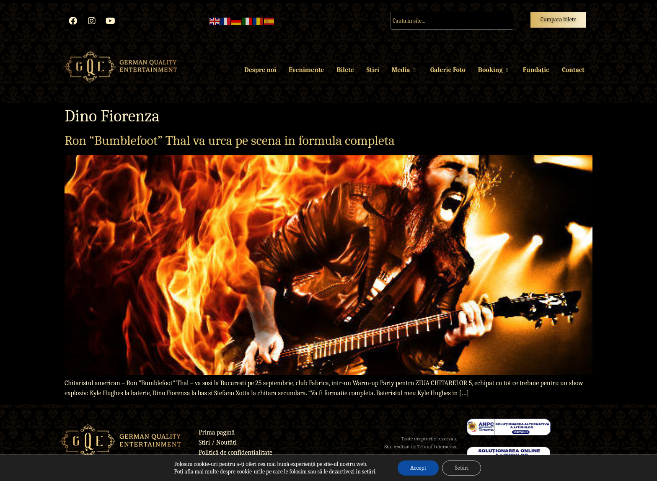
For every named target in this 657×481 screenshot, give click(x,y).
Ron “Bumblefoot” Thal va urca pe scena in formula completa (230, 140)
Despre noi (260, 70)
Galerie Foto (448, 70)
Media (405, 70)
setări (368, 471)
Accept (418, 467)
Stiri (373, 70)
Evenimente (306, 70)
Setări (461, 467)
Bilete (345, 70)
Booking (494, 70)
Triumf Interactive (437, 446)
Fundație (536, 70)
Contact (573, 70)
